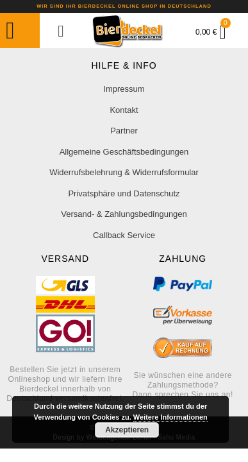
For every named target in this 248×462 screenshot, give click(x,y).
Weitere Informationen (170, 417)
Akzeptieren (127, 429)
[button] (10, 31)
